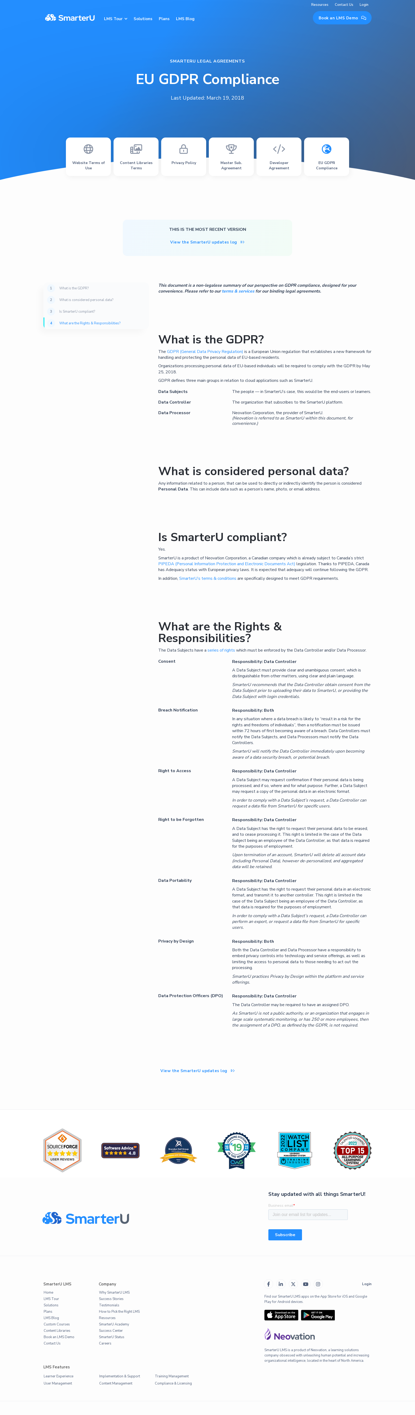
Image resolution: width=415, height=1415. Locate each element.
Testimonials (109, 1305)
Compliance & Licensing (173, 1383)
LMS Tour (51, 1299)
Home (48, 1292)
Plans (164, 18)
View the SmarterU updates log (207, 242)
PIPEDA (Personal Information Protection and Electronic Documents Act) (226, 564)
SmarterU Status (111, 1337)
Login (364, 4)
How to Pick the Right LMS (119, 1311)
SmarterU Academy (114, 1324)
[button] (115, 18)
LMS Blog (185, 18)
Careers (105, 1343)
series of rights (221, 650)
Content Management (115, 1383)
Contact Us (344, 4)
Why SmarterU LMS (114, 1292)
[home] (69, 18)
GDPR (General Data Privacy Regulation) (205, 352)
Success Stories (111, 1299)
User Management (58, 1383)
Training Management (172, 1376)
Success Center (111, 1330)
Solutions (143, 18)
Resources (319, 4)
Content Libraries (57, 1330)
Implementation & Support (119, 1376)
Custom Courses (57, 1324)
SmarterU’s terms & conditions (207, 578)
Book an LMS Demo (343, 18)
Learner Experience (58, 1376)
